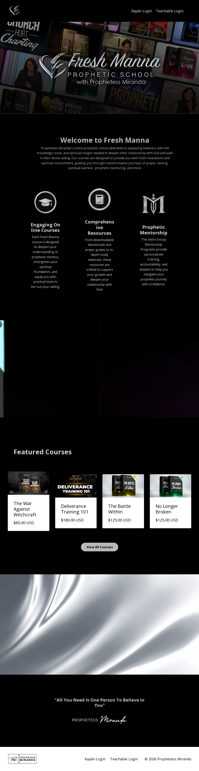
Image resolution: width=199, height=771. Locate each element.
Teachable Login (169, 11)
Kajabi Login (141, 11)
